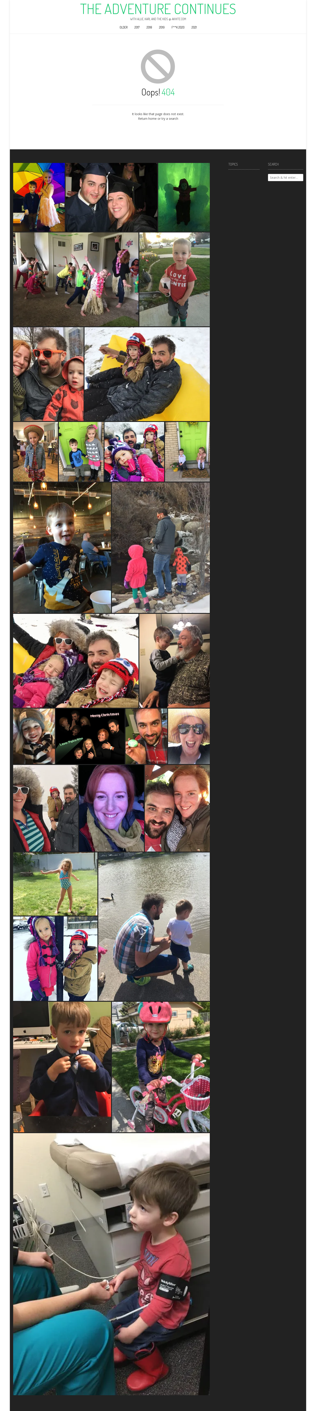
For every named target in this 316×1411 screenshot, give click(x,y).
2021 (194, 27)
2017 (137, 27)
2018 (149, 27)
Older (123, 27)
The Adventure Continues (158, 9)
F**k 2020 (178, 27)
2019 (162, 27)
